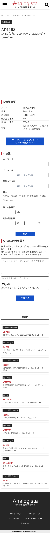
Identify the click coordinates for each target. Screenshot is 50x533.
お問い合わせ (13, 519)
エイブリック (8, 343)
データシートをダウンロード (25, 141)
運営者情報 (25, 523)
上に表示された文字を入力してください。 (20, 288)
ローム (5, 395)
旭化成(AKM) (7, 22)
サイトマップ (15, 514)
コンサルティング (33, 514)
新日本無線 (7, 378)
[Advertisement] (25, 71)
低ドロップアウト (31, 126)
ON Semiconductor (10, 328)
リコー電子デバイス (10, 360)
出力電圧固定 (34, 129)
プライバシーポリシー (33, 519)
